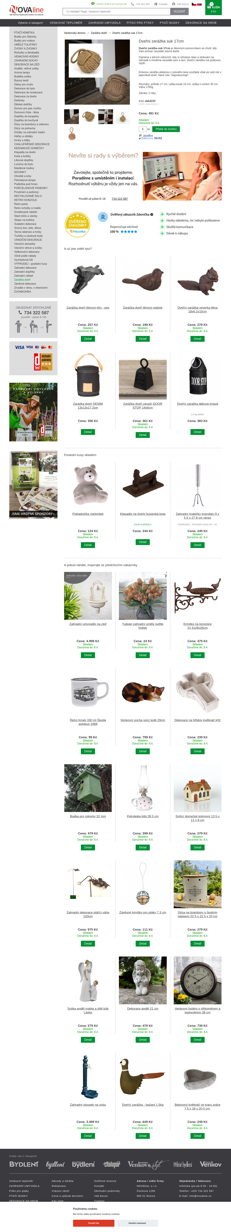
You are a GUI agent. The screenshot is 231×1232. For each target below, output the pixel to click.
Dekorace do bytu (24, 88)
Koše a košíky (22, 156)
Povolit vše (93, 1223)
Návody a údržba (63, 1181)
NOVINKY (20, 172)
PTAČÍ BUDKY (170, 22)
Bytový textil (21, 80)
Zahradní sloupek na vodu (88, 1104)
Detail (88, 338)
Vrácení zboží (61, 1190)
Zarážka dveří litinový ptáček (143, 307)
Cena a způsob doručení (67, 1195)
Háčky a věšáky (23, 136)
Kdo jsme (58, 1200)
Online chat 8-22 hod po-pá (111, 3)
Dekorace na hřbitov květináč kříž (198, 720)
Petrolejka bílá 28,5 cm (143, 816)
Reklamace (59, 1186)
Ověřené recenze (105, 1181)
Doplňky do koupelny (26, 116)
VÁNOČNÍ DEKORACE (28, 239)
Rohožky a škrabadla (26, 52)
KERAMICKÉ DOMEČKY (29, 148)
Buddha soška (22, 76)
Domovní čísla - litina (26, 112)
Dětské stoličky (23, 104)
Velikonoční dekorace (27, 251)
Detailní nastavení (137, 1223)
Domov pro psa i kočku (27, 108)
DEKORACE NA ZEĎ (27, 64)
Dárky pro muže (23, 84)
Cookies (99, 1200)
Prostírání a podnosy (26, 192)
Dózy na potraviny (25, 128)
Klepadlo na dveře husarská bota (142, 514)
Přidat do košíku (166, 129)
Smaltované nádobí (25, 212)
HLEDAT (179, 11)
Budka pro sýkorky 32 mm (88, 816)
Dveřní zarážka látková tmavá (197, 404)
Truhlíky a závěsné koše (28, 235)
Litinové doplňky (23, 160)
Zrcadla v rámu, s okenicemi (30, 287)
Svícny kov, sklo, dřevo (27, 228)
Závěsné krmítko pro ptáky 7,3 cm (142, 912)
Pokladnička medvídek (88, 514)
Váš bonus (183, 4)
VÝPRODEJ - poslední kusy (30, 263)
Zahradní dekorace (25, 267)
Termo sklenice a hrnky (28, 231)
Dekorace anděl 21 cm (142, 1008)
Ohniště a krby (22, 176)
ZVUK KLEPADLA (142, 524)
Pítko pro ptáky (140, 22)
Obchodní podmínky (107, 1190)
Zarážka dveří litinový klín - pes (87, 307)
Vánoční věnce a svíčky (28, 247)
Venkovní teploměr (66, 22)
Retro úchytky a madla (27, 208)
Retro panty (21, 204)
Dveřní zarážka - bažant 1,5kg (142, 1104)
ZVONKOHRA (22, 291)
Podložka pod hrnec (26, 184)
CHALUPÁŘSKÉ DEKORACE (32, 144)
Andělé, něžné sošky (26, 68)
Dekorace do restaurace (28, 92)
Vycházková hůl (23, 259)
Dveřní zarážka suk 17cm (127, 33)
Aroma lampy (22, 72)
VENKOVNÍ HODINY (26, 56)
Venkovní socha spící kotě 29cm (142, 720)
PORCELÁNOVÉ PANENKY (31, 188)
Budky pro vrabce (24, 40)
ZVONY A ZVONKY (25, 48)
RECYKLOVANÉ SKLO (28, 196)
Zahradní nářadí (23, 275)
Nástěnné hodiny (24, 168)
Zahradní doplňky (24, 271)
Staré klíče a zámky (26, 216)
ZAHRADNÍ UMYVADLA (104, 22)
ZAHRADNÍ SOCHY (26, 60)
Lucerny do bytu (23, 164)
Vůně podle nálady (25, 255)
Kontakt (163, 4)
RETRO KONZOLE (25, 200)
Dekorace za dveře (25, 96)
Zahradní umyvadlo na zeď (87, 624)
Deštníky (19, 100)
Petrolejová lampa (25, 180)
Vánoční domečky (24, 243)
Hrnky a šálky (22, 140)
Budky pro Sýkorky (25, 36)
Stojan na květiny (24, 220)
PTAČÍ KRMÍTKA (24, 32)
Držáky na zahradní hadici (29, 132)
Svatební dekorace (25, 224)
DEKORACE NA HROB (201, 22)
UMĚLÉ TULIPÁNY (25, 44)
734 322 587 (143, 4)
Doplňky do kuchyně (26, 120)
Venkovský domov (75, 33)
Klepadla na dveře (25, 152)
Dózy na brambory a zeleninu (31, 124)
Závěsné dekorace (25, 283)
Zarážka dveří (22, 279)
